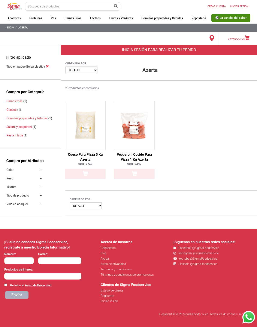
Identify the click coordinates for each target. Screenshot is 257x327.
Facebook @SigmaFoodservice (196, 248)
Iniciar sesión (109, 301)
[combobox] (42, 276)
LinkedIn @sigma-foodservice (195, 264)
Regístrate (107, 295)
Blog (103, 253)
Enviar (16, 295)
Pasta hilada (14, 135)
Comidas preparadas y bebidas (27, 118)
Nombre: (10, 254)
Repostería (198, 18)
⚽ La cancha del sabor (231, 17)
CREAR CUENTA (217, 6)
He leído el (30, 285)
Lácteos (95, 18)
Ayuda (105, 258)
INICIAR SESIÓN (239, 6)
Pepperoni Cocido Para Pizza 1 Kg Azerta (134, 156)
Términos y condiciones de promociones (127, 274)
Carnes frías (14, 101)
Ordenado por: (76, 63)
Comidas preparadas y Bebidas (162, 18)
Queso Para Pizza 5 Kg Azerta (85, 156)
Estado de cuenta (112, 290)
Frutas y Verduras (121, 18)
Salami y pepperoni (19, 127)
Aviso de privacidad (113, 264)
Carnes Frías (72, 18)
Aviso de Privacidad (38, 285)
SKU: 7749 (85, 164)
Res (53, 18)
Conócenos (108, 248)
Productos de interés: (18, 269)
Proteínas (35, 18)
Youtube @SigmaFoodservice (195, 258)
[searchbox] (6, 276)
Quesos (11, 109)
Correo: (43, 254)
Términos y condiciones (116, 269)
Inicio (10, 27)
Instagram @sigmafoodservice (196, 253)
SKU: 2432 (134, 164)
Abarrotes (14, 18)
